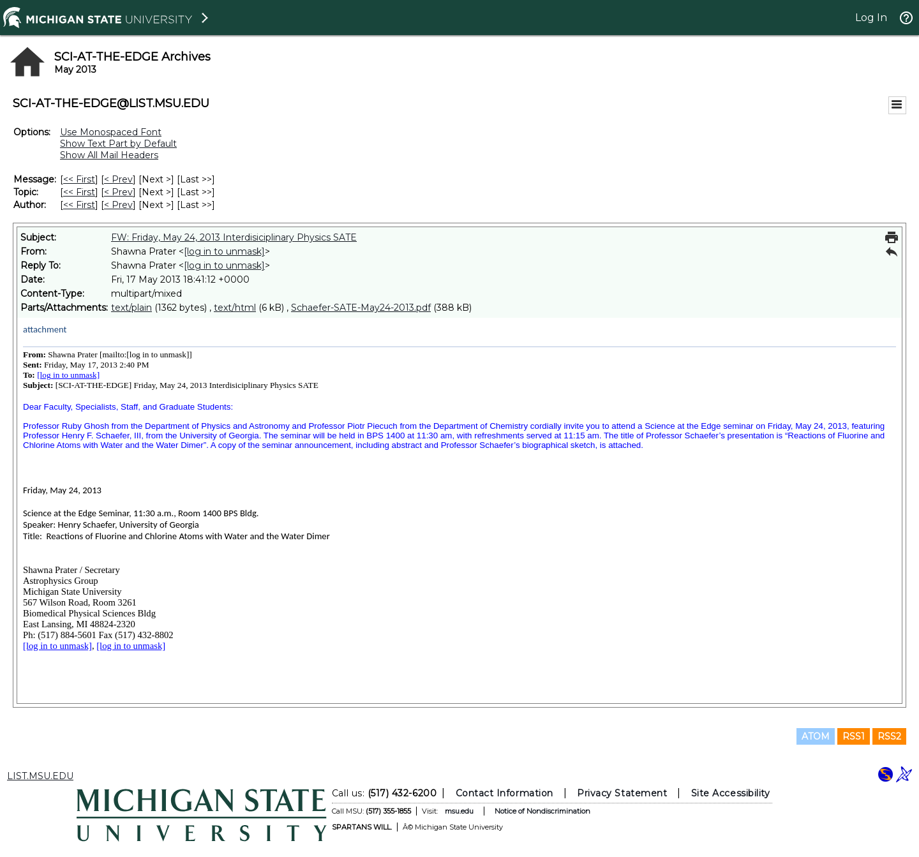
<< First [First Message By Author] (79, 205)
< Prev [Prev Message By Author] (118, 205)
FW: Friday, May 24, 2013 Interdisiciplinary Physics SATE (234, 237)
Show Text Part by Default (118, 143)
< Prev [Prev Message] (118, 179)
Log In (871, 17)
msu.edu (459, 811)
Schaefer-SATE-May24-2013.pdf (361, 307)
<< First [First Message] (79, 179)
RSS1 (853, 736)
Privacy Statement (622, 793)
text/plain (131, 307)
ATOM (816, 736)
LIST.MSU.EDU (40, 776)
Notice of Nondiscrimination (542, 811)
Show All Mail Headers (109, 155)
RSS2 (889, 736)
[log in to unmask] (224, 251)
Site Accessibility (730, 793)
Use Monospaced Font (110, 132)
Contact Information (504, 793)
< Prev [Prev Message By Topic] (118, 192)
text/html (235, 307)
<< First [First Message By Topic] (79, 192)
